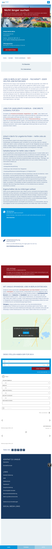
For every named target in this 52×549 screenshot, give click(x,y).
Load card (26, 332)
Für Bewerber (26, 64)
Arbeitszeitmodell (7, 390)
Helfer (35, 113)
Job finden (40, 368)
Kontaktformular (7, 465)
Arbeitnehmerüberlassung (12, 118)
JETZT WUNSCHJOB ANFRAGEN (13, 276)
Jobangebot (10, 291)
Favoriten (9, 408)
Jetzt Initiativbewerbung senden (15, 246)
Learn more (26, 329)
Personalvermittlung (34, 118)
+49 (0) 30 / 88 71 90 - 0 (14, 38)
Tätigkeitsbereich (7, 380)
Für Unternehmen (26, 69)
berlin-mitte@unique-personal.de (16, 39)
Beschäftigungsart (7, 395)
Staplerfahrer (27, 113)
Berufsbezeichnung (7, 400)
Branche (4, 385)
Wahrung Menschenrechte (10, 496)
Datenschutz (6, 481)
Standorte (6, 462)
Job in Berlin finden (10, 49)
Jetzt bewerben (10, 217)
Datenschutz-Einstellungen (10, 501)
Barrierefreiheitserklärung (10, 493)
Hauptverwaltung (8, 487)
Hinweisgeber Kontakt (9, 490)
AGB (4, 478)
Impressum (6, 484)
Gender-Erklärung (8, 475)
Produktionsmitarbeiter (17, 113)
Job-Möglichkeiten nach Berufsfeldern (29, 289)
